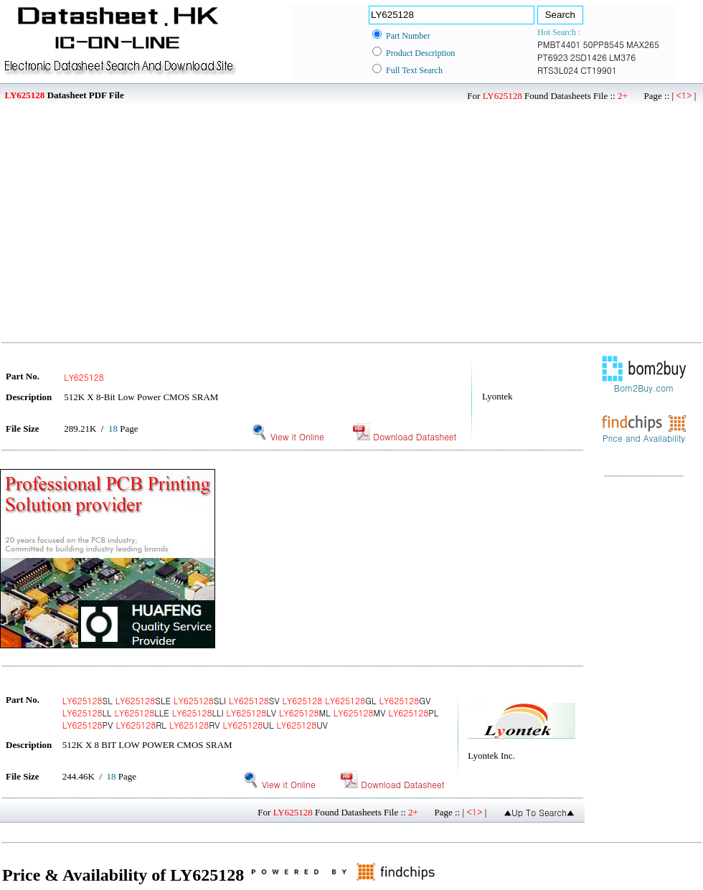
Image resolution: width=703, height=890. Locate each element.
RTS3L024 (557, 70)
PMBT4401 (559, 44)
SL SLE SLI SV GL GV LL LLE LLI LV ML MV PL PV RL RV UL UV (250, 712)
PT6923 (552, 57)
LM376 (622, 57)
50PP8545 (603, 44)
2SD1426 (588, 57)
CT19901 (598, 70)
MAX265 (642, 44)
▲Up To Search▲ (539, 812)
